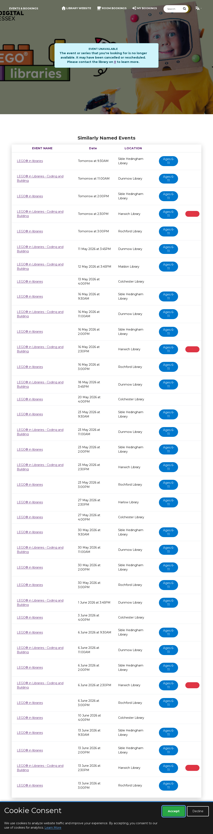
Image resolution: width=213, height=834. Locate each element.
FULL (192, 214)
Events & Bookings (23, 8)
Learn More (53, 827)
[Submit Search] (185, 8)
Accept (174, 811)
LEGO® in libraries (30, 161)
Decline (197, 811)
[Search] (172, 8)
